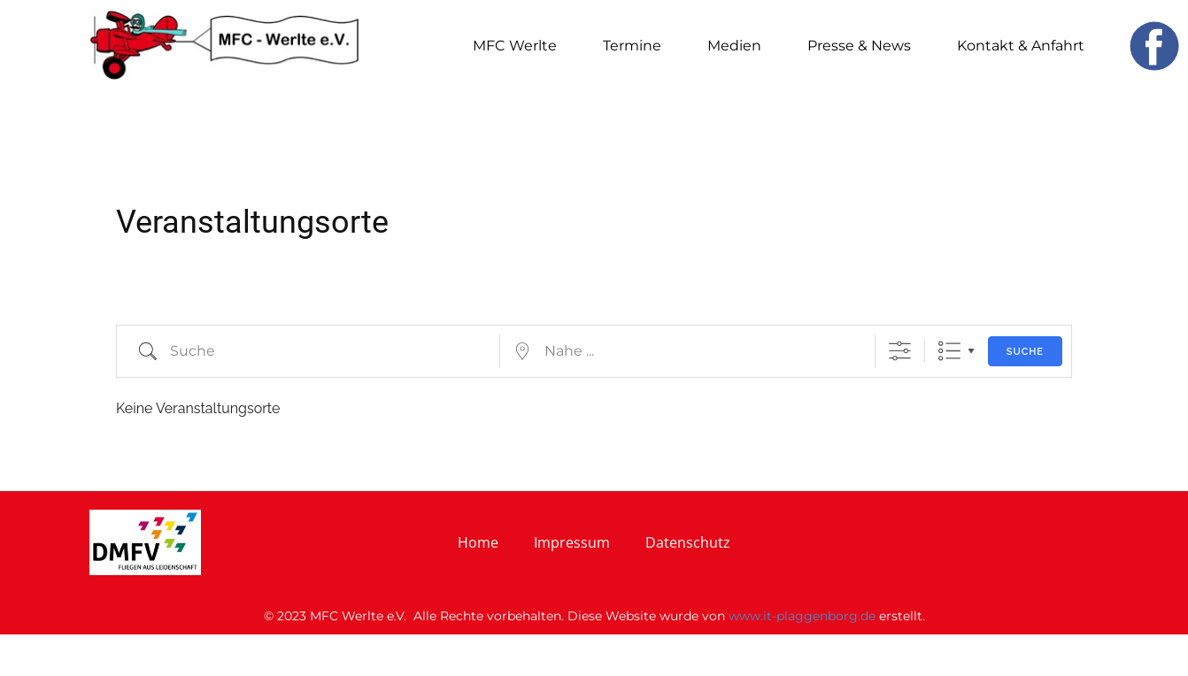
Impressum (572, 542)
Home (478, 542)
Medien (734, 45)
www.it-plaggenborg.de (802, 616)
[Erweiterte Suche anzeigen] (900, 351)
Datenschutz (687, 542)
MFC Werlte (515, 45)
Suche (1025, 351)
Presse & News (859, 45)
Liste (949, 351)
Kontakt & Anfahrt (1020, 45)
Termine (632, 45)
